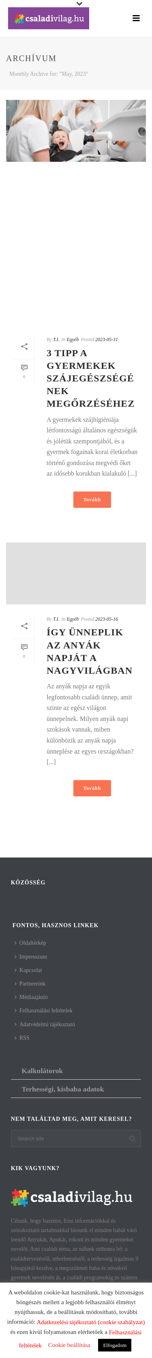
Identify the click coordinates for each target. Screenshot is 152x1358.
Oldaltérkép (30, 943)
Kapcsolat (28, 970)
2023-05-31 (106, 339)
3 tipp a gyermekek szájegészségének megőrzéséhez (91, 378)
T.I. (56, 339)
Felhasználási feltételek (44, 1010)
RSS (22, 1038)
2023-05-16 (106, 619)
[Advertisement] (76, 248)
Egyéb (72, 339)
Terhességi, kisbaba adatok (62, 1089)
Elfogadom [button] (114, 1345)
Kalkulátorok (42, 1071)
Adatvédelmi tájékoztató (45, 1024)
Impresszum (31, 957)
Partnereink (30, 984)
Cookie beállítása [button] (69, 1345)
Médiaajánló (31, 997)
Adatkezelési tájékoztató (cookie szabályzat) (90, 1322)
